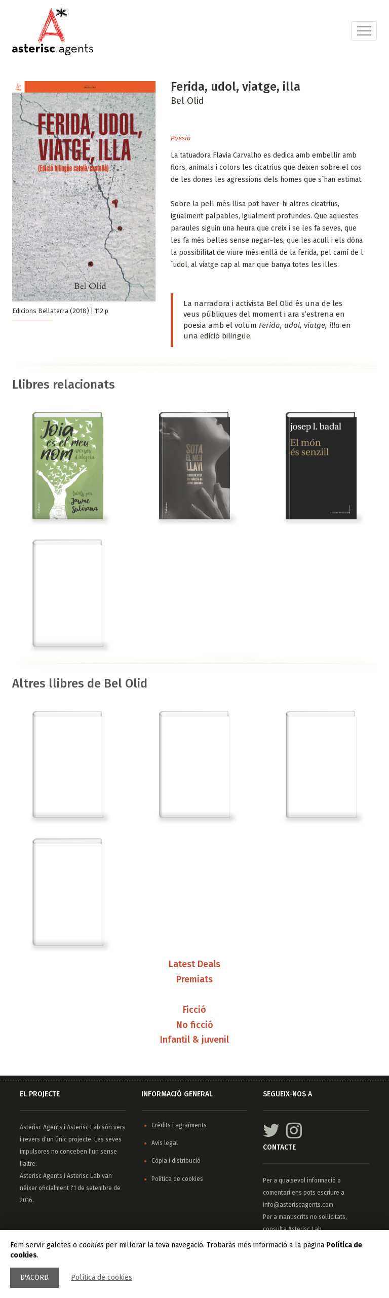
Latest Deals (194, 965)
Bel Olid (187, 100)
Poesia (180, 138)
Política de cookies (101, 1277)
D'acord (34, 1277)
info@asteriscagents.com (298, 1204)
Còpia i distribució (176, 1160)
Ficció (194, 1010)
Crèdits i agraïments (179, 1125)
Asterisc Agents (41, 1127)
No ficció (194, 1025)
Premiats (194, 980)
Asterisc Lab (83, 1127)
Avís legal (164, 1143)
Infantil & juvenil (194, 1040)
